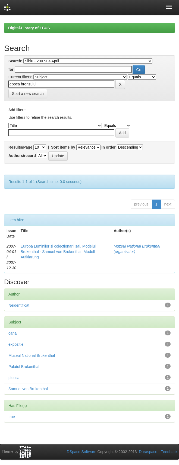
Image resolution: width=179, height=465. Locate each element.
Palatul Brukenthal (23, 366)
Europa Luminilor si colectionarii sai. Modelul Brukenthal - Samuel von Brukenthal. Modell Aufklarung (58, 251)
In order (109, 147)
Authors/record (22, 155)
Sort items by (63, 147)
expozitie (15, 344)
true (11, 417)
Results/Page (20, 147)
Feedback (169, 452)
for (11, 69)
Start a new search (28, 93)
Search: (15, 61)
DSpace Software (81, 452)
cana (12, 333)
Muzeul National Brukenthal (31, 355)
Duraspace (148, 452)
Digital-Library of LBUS (29, 28)
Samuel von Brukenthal (28, 389)
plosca (13, 378)
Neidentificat (18, 305)
